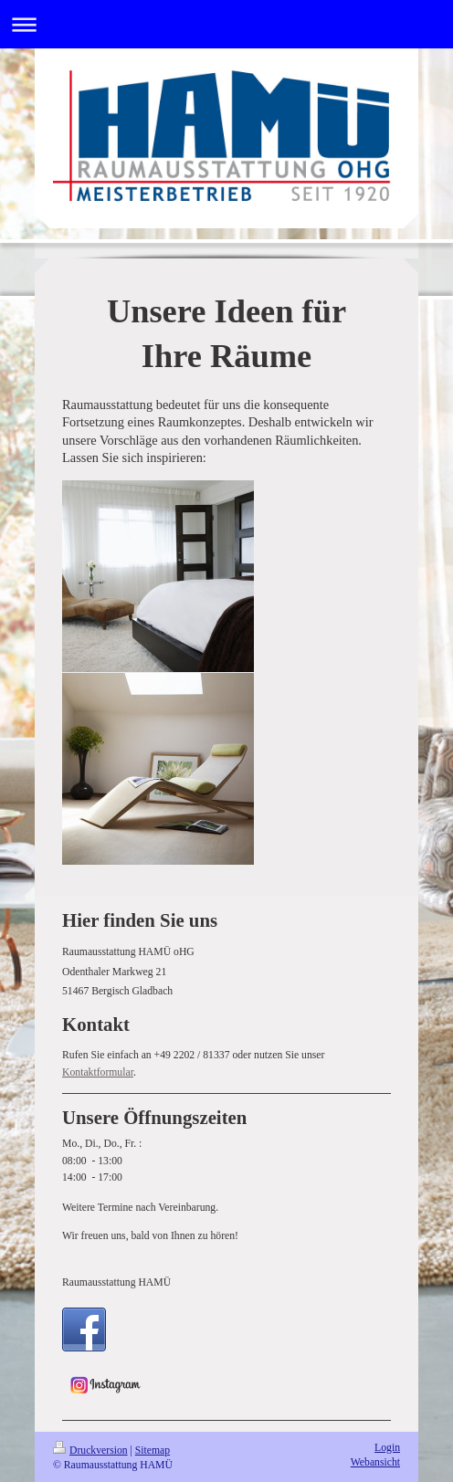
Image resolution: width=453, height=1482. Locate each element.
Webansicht (375, 1462)
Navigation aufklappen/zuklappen (226, 24)
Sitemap (152, 1450)
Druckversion (90, 1450)
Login (387, 1448)
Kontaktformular (97, 1072)
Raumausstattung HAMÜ (116, 1282)
